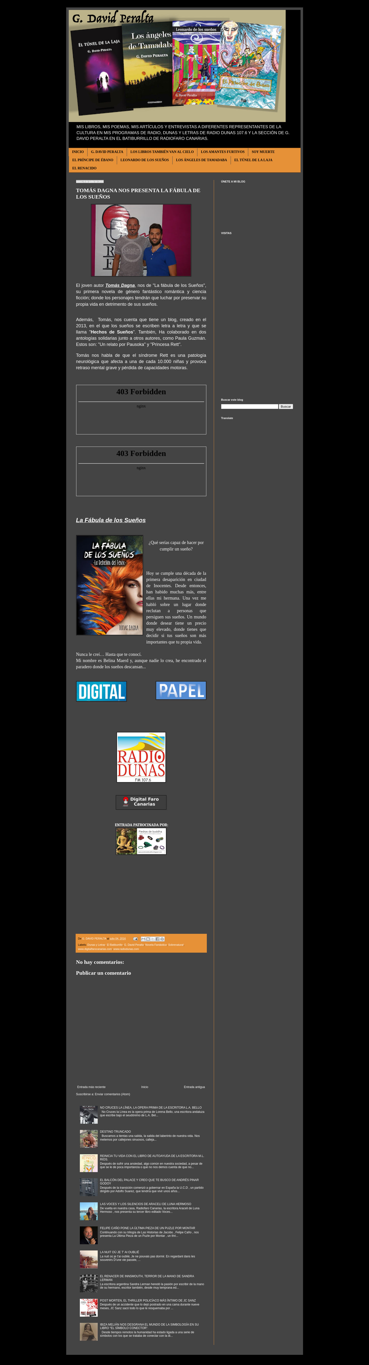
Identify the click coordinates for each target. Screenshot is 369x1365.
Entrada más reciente (91, 1087)
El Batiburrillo (115, 944)
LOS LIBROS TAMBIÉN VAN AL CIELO (162, 152)
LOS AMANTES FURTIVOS (223, 152)
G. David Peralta (134, 944)
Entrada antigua (194, 1087)
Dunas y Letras (96, 944)
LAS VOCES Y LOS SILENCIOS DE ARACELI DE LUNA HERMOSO (145, 1204)
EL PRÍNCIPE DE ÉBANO (92, 160)
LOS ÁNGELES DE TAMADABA (201, 160)
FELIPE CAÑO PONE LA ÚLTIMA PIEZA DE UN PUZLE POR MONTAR (147, 1228)
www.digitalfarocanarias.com (95, 948)
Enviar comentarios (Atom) (112, 1094)
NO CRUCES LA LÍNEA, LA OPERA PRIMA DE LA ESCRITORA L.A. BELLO (151, 1107)
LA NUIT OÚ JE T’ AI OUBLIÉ (119, 1252)
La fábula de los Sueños (178, 285)
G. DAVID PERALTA (107, 152)
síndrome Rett (153, 355)
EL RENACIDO (84, 168)
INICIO (78, 152)
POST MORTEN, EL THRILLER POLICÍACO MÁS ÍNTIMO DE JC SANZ (148, 1300)
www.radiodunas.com (126, 948)
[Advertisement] (257, 316)
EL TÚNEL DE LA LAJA (253, 160)
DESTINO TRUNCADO (115, 1131)
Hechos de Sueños (112, 332)
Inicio (144, 1087)
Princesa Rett (165, 344)
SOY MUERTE (263, 152)
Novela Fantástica (156, 944)
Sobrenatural (176, 944)
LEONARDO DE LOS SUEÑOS (145, 160)
